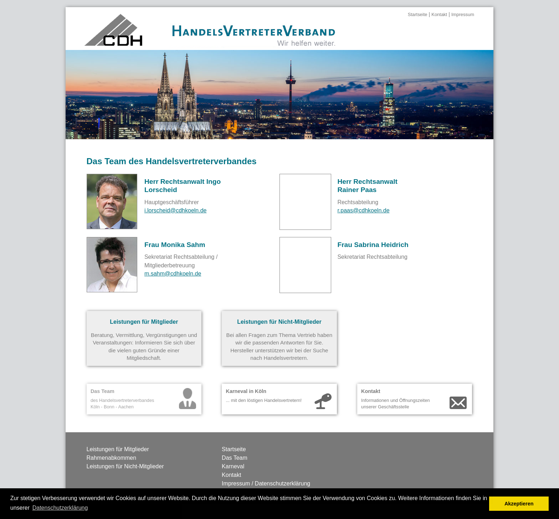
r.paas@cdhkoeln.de (363, 210)
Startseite (417, 14)
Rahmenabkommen (112, 458)
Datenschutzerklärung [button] (60, 508)
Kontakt (439, 14)
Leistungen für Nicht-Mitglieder (125, 466)
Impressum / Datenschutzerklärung (266, 483)
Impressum (462, 14)
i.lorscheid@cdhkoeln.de (175, 210)
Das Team (234, 458)
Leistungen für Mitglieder (118, 449)
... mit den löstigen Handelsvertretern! (264, 400)
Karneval (233, 466)
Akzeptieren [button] (519, 504)
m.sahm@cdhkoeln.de (172, 274)
